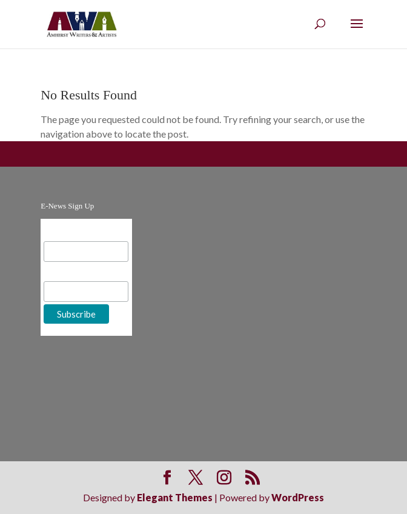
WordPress (297, 497)
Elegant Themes (175, 497)
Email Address (73, 232)
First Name (67, 272)
